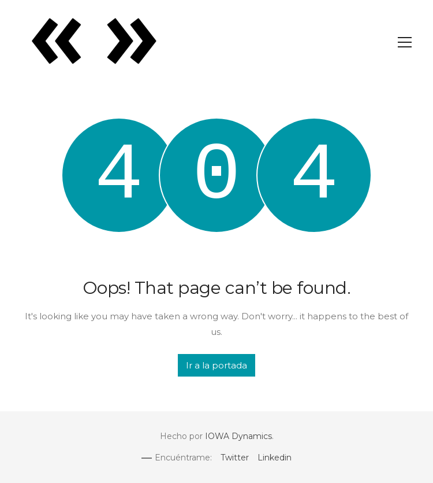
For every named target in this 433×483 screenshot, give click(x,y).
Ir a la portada (216, 365)
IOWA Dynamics (238, 436)
